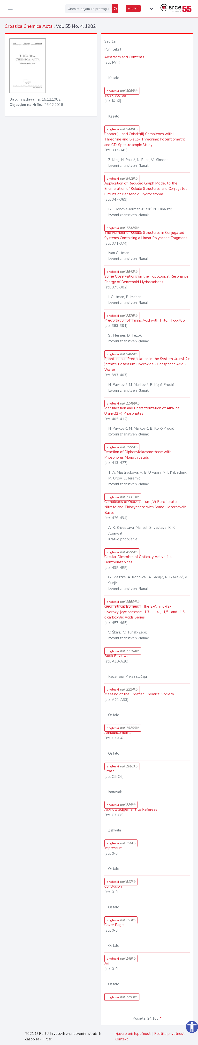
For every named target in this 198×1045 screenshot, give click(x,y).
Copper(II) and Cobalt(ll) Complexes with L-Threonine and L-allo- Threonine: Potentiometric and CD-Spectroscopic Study (144, 139)
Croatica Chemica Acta (29, 26)
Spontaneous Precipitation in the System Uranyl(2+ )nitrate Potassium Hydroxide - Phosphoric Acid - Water (147, 364)
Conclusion (113, 886)
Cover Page (114, 924)
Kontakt (121, 1039)
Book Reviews (116, 655)
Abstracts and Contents (124, 57)
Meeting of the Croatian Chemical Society (139, 694)
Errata (109, 771)
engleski (122, 90)
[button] (150, 9)
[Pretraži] (115, 8)
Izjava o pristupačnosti (132, 1033)
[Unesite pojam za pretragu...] (88, 8)
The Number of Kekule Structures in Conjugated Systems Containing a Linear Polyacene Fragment (145, 235)
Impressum (113, 848)
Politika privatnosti (169, 1033)
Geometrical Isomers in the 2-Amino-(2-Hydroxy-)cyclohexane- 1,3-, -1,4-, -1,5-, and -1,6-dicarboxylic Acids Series (145, 612)
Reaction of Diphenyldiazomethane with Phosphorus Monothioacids (137, 454)
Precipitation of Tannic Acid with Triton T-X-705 (144, 320)
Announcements (117, 732)
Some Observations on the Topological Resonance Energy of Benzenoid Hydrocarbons (146, 279)
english (133, 8)
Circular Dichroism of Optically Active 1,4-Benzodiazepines (138, 559)
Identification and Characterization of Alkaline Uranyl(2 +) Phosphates (142, 411)
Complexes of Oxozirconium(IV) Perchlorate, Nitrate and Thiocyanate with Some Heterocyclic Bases (145, 507)
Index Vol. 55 (115, 95)
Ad (106, 963)
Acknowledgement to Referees (130, 809)
